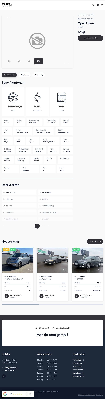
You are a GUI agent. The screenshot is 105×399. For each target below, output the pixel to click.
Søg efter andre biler (90, 38)
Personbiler (88, 19)
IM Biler (80, 19)
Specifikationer (9, 75)
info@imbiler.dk (61, 328)
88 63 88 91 (42, 328)
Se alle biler (95, 241)
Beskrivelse (25, 75)
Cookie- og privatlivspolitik (86, 395)
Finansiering (39, 75)
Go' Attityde (99, 395)
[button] (64, 63)
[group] (37, 41)
